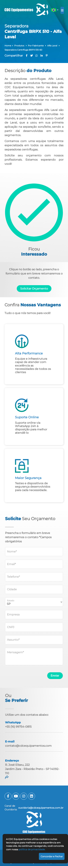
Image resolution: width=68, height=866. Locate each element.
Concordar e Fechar (52, 856)
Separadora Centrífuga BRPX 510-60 (23, 49)
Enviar (55, 675)
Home (8, 45)
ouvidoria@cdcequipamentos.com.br (40, 807)
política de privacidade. (32, 849)
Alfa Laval (52, 45)
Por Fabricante (36, 45)
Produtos (19, 45)
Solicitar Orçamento (34, 288)
